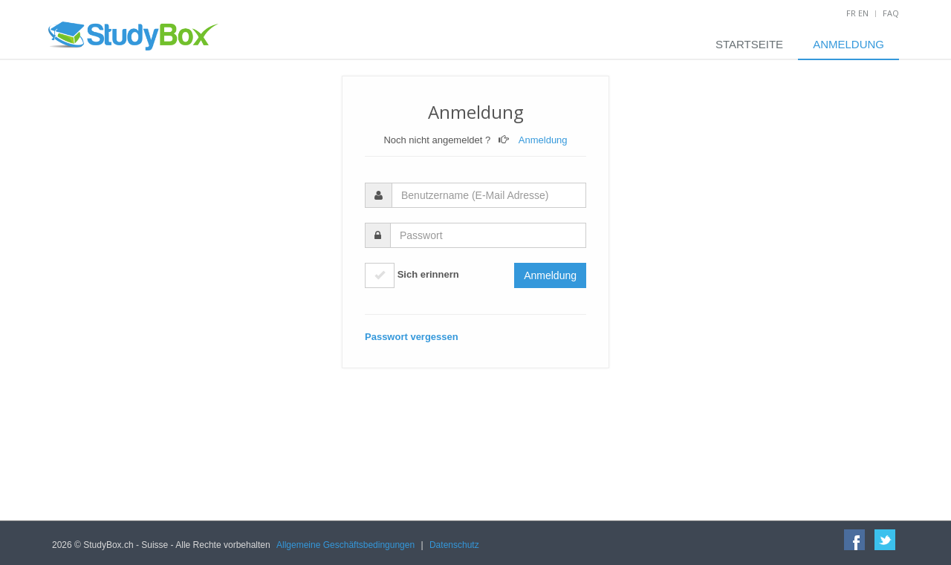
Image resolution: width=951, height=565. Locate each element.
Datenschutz (454, 545)
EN (863, 13)
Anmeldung (848, 44)
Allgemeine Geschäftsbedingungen (345, 545)
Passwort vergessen (411, 336)
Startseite (749, 44)
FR (851, 13)
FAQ (891, 13)
